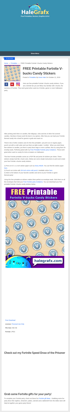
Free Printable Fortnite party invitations (43, 150)
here (5, 168)
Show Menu (35, 53)
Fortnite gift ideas (44, 398)
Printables (14, 63)
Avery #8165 (39, 166)
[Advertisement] (25, 34)
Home (6, 63)
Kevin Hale (42, 77)
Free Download (10, 320)
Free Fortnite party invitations (33, 182)
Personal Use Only (18, 324)
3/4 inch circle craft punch (29, 170)
